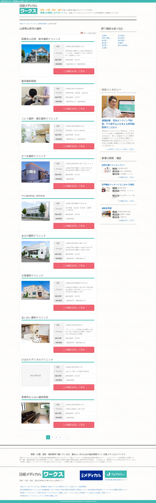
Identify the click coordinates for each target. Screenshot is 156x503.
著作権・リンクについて (28, 493)
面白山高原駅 (123, 45)
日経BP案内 (83, 486)
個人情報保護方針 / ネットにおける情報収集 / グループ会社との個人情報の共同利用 (47, 490)
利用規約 (44, 486)
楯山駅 (105, 43)
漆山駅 (105, 40)
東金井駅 (121, 38)
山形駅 (105, 36)
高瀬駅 (121, 43)
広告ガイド (73, 486)
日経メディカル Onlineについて (58, 486)
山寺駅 (105, 48)
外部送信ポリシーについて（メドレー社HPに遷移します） (39, 496)
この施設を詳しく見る (74, 71)
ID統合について (82, 490)
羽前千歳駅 (106, 38)
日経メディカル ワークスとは (29, 486)
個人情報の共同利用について (97, 490)
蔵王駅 (105, 45)
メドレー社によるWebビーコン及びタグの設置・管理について (90, 493)
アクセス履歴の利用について (117, 490)
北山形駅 (121, 36)
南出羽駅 (121, 40)
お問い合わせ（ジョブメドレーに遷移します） (53, 493)
